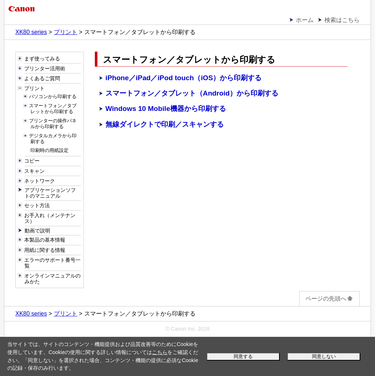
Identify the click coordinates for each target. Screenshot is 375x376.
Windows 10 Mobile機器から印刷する (165, 108)
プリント (65, 32)
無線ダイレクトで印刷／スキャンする (164, 124)
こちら (159, 352)
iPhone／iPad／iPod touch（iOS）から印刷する (183, 78)
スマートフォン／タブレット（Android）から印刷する (192, 93)
